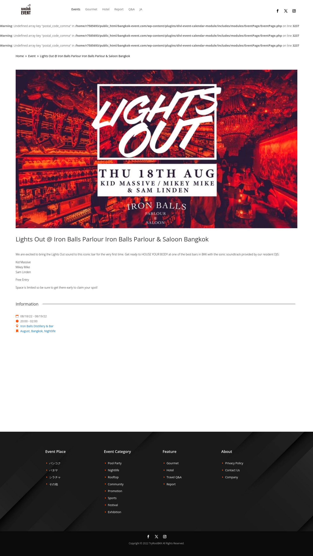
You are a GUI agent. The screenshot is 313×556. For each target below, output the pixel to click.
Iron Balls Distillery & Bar (37, 326)
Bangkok (37, 331)
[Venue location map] (156, 377)
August (25, 331)
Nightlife (50, 331)
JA (141, 9)
